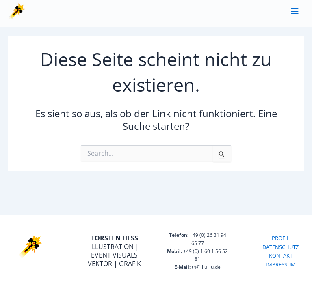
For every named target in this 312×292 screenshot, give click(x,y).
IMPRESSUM (281, 264)
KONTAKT (280, 255)
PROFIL (281, 238)
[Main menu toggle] (295, 11)
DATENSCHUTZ (280, 247)
